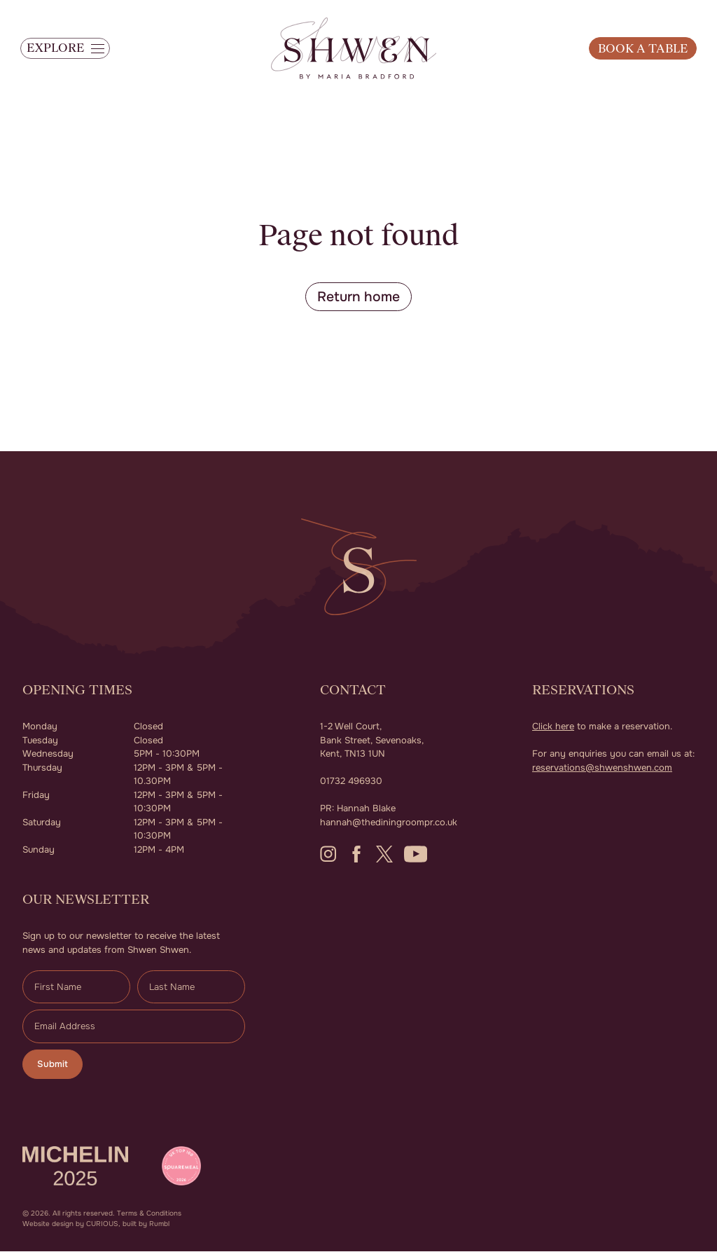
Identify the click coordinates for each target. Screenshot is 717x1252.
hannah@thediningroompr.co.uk (388, 822)
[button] (70, 52)
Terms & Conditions (149, 1213)
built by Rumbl (146, 1224)
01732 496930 (351, 781)
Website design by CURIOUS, (71, 1224)
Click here (553, 727)
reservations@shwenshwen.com (602, 767)
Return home (358, 296)
